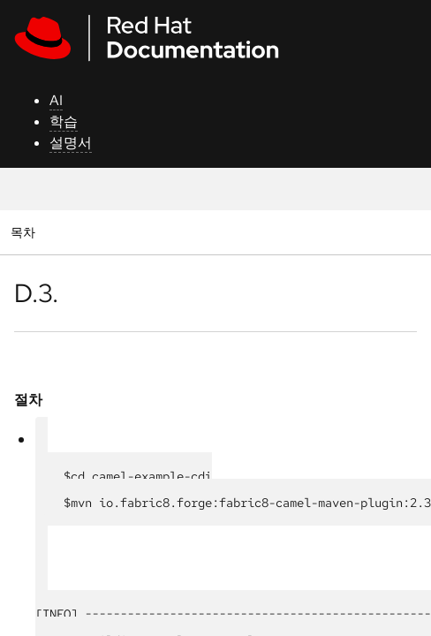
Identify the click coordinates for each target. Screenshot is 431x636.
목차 (25, 231)
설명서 (70, 142)
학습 (63, 121)
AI (56, 100)
